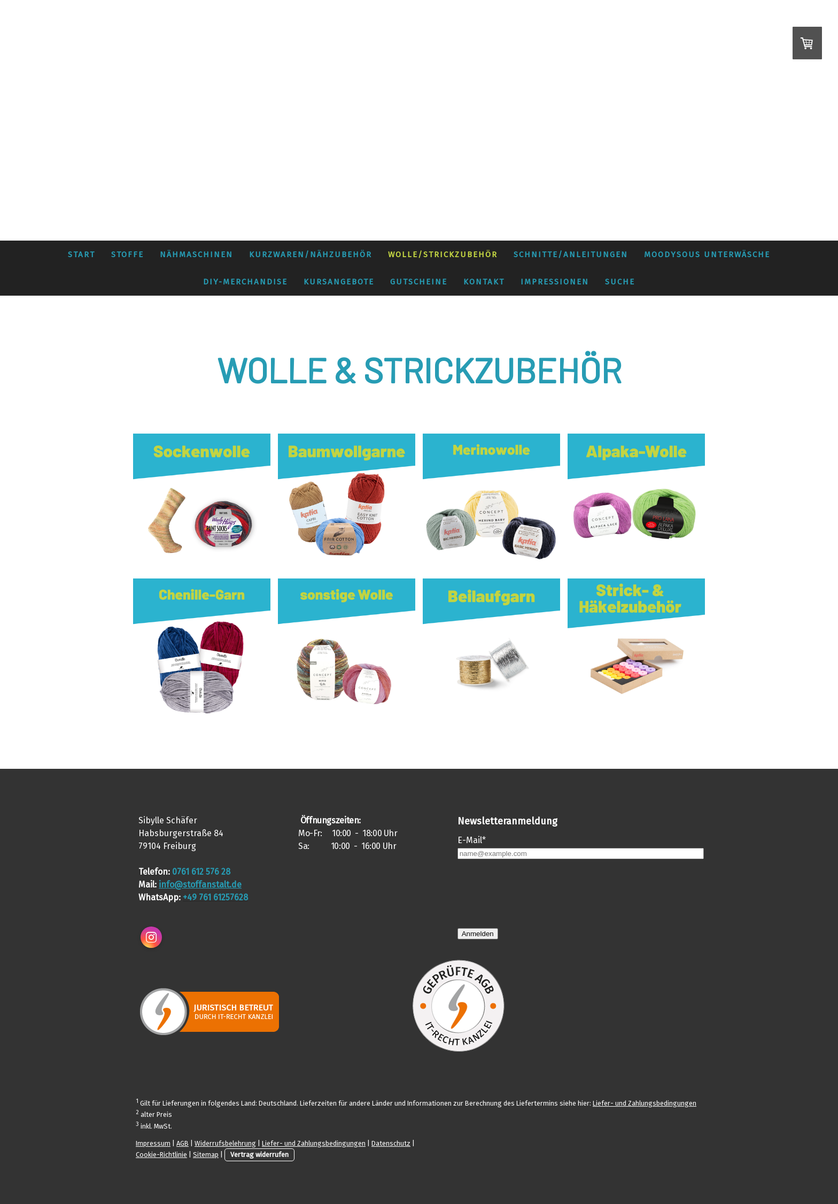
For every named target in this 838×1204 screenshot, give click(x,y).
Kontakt (484, 282)
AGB (182, 1143)
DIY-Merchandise (245, 282)
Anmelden (478, 934)
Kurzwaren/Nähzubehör (310, 254)
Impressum (153, 1143)
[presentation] (538, 893)
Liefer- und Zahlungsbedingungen (644, 1103)
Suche (620, 282)
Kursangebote (339, 282)
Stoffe (127, 254)
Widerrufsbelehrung (225, 1143)
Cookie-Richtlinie (161, 1155)
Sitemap (206, 1155)
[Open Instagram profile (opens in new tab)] (151, 937)
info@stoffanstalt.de (200, 884)
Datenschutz (390, 1143)
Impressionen (555, 282)
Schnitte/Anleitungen (571, 254)
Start (81, 254)
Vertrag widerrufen (259, 1155)
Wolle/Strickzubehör (443, 254)
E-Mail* (471, 840)
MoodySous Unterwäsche (707, 254)
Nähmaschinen (196, 254)
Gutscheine (418, 282)
